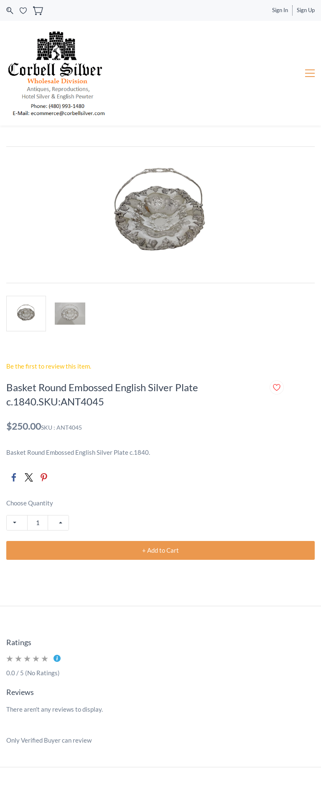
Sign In (280, 10)
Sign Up (306, 10)
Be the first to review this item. (48, 366)
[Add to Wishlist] (277, 387)
